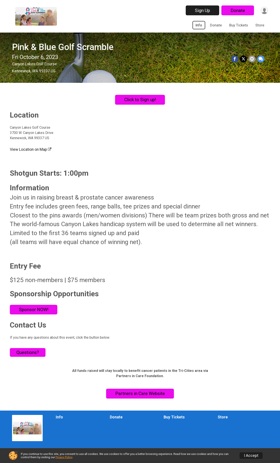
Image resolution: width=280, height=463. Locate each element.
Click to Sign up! (140, 99)
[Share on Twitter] (243, 59)
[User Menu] (264, 10)
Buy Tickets (238, 25)
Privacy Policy (64, 457)
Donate (237, 10)
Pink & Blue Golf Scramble (63, 47)
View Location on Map (30, 149)
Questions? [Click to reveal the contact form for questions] (27, 352)
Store (259, 25)
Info (199, 25)
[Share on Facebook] (235, 59)
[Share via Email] (252, 59)
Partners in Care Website (140, 393)
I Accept (251, 455)
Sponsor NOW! (33, 309)
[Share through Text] (260, 59)
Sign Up (201, 10)
